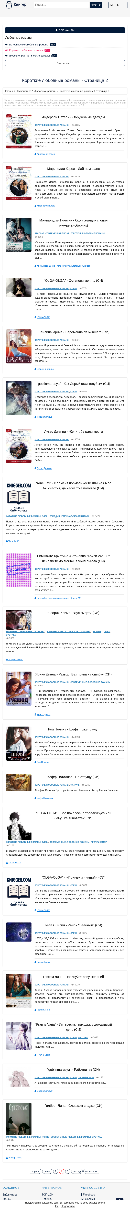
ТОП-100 (38, 1161)
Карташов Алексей (77, 257)
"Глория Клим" (15, 643)
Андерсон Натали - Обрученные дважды (71, 117)
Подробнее (68, 1206)
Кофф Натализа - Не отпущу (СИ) (71, 757)
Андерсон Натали (43, 150)
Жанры (7, 1166)
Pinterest (70, 1183)
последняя (91, 1138)
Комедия (54, 507)
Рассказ (36, 229)
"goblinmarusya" (42, 408)
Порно (96, 616)
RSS (68, 1197)
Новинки (38, 1166)
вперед (77, 1138)
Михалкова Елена (43, 257)
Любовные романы (45, 91)
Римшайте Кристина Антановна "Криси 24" (56, 584)
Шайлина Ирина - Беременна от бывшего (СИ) (71, 323)
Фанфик (71, 765)
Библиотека (24, 91)
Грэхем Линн (40, 981)
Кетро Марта (60, 257)
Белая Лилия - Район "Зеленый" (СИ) (71, 901)
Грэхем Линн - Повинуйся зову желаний (71, 948)
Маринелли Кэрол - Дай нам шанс (71, 164)
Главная (10, 91)
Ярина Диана (40, 694)
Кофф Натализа (42, 778)
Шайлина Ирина (42, 360)
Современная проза (54, 229)
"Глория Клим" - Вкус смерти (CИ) (71, 599)
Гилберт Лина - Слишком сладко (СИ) (71, 1077)
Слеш (70, 280)
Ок (56, 1206)
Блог (5, 1170)
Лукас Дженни (41, 459)
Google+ (71, 1166)
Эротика (11, 619)
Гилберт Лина (15, 1124)
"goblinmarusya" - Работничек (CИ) (71, 1041)
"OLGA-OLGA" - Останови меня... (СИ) (71, 272)
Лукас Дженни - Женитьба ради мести (71, 423)
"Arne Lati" (13, 532)
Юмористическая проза (75, 507)
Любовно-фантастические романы (31, 55)
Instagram (71, 1192)
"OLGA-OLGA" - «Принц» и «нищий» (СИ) (71, 853)
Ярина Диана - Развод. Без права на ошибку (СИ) (71, 658)
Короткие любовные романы (76, 91)
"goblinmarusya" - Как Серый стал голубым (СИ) (71, 375)
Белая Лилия (40, 933)
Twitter (69, 1188)
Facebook (71, 1161)
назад (47, 1138)
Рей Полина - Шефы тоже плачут (71, 709)
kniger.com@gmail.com (108, 1166)
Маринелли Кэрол (43, 201)
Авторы (7, 1175)
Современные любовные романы (87, 666)
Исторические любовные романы (30, 44)
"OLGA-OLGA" (40, 309)
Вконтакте (72, 1179)
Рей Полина (40, 742)
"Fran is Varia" (41, 1026)
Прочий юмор (99, 818)
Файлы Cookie (103, 1179)
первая (35, 1138)
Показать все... (65, 63)
